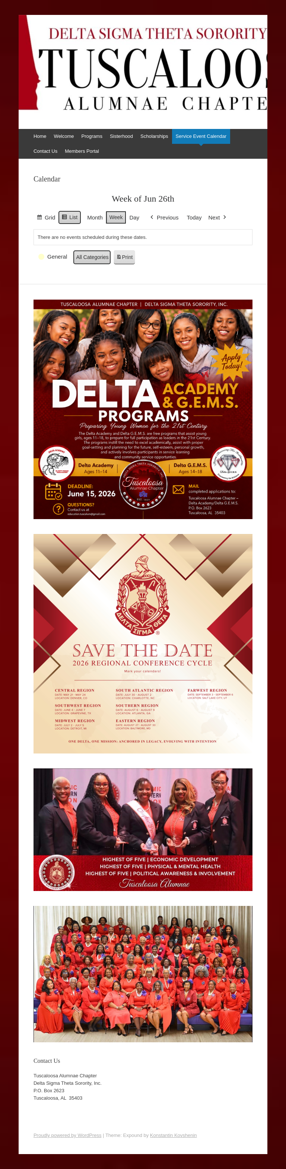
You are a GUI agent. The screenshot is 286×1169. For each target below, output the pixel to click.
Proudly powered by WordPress (68, 1135)
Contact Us (45, 151)
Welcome (64, 136)
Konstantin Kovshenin (173, 1135)
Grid (45, 218)
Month (95, 217)
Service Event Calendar (201, 136)
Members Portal (82, 151)
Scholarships (154, 136)
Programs (92, 136)
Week (116, 217)
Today (194, 217)
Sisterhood (121, 136)
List (69, 218)
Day (134, 217)
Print (124, 258)
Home (40, 136)
